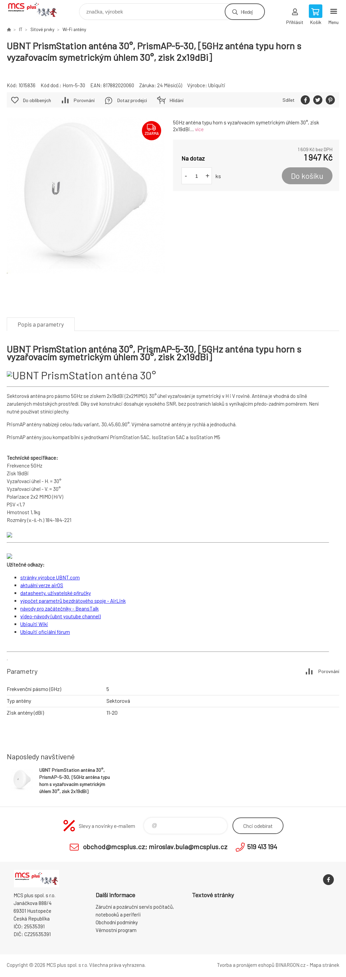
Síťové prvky (42, 29)
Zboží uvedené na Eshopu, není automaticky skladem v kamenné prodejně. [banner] (37, 10)
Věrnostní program (116, 930)
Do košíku (307, 176)
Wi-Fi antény (74, 29)
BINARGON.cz (290, 965)
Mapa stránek (324, 965)
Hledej (247, 11)
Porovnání (84, 100)
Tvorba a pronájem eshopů (245, 965)
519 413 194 (262, 846)
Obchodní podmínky (117, 922)
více (199, 129)
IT (20, 29)
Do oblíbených (37, 100)
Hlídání (176, 100)
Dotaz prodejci (132, 100)
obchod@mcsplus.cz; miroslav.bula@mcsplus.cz (155, 846)
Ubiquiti (216, 85)
